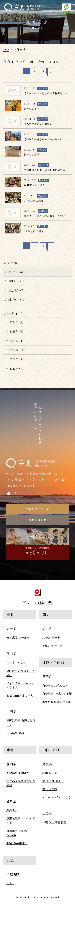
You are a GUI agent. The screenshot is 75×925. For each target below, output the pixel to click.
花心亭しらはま (16, 663)
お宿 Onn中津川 (16, 843)
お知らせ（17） (17, 281)
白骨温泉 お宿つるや (55, 686)
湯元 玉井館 (49, 789)
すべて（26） (16, 272)
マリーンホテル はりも (56, 797)
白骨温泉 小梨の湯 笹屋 (57, 694)
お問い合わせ (37, 520)
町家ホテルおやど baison (17, 833)
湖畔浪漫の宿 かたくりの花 (20, 673)
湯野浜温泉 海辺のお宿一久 (20, 722)
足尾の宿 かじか (52, 646)
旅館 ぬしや (49, 773)
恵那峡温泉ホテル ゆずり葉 (20, 820)
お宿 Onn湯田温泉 (54, 822)
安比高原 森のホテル (19, 638)
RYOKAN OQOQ (53, 781)
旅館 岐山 (12, 810)
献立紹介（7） (16, 290)
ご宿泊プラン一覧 (37, 509)
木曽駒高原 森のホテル (56, 702)
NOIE (10, 883)
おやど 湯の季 (51, 638)
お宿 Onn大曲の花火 (19, 696)
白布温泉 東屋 (15, 733)
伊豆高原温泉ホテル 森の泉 (20, 783)
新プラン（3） (16, 299)
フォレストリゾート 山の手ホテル (20, 685)
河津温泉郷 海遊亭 (18, 773)
